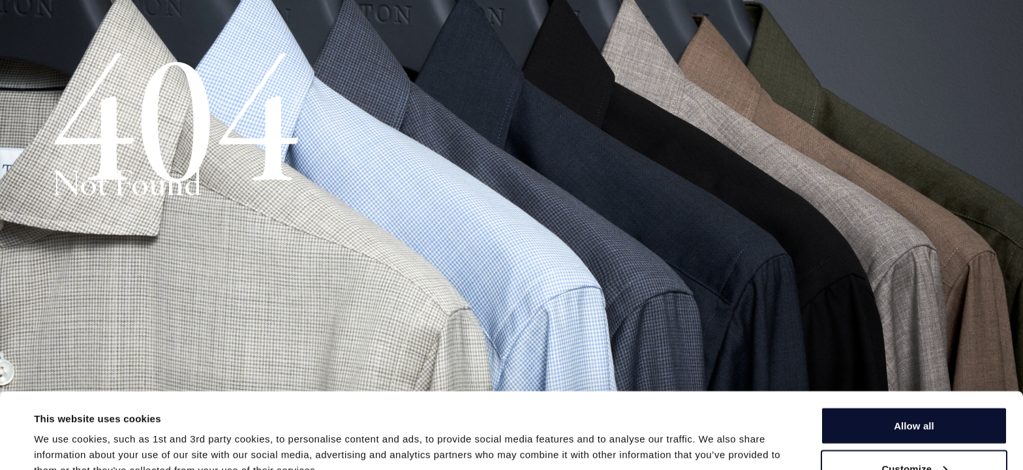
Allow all (914, 412)
